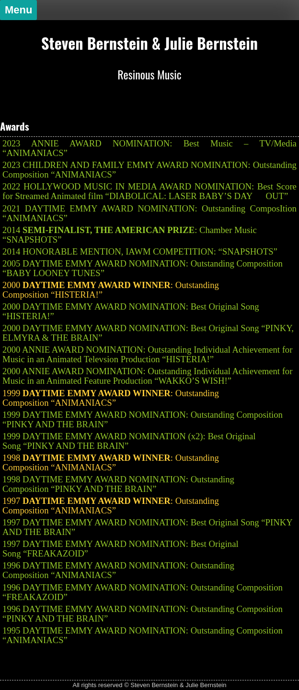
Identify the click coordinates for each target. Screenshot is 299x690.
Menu (18, 10)
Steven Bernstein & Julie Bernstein (149, 43)
